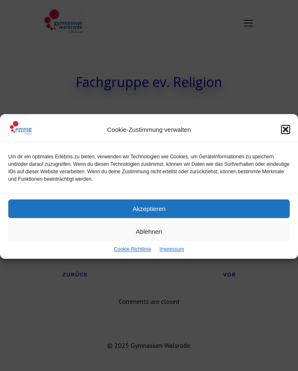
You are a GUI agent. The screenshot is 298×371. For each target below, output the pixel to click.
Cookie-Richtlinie (132, 256)
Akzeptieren (148, 215)
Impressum (171, 256)
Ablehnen (149, 238)
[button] (285, 136)
